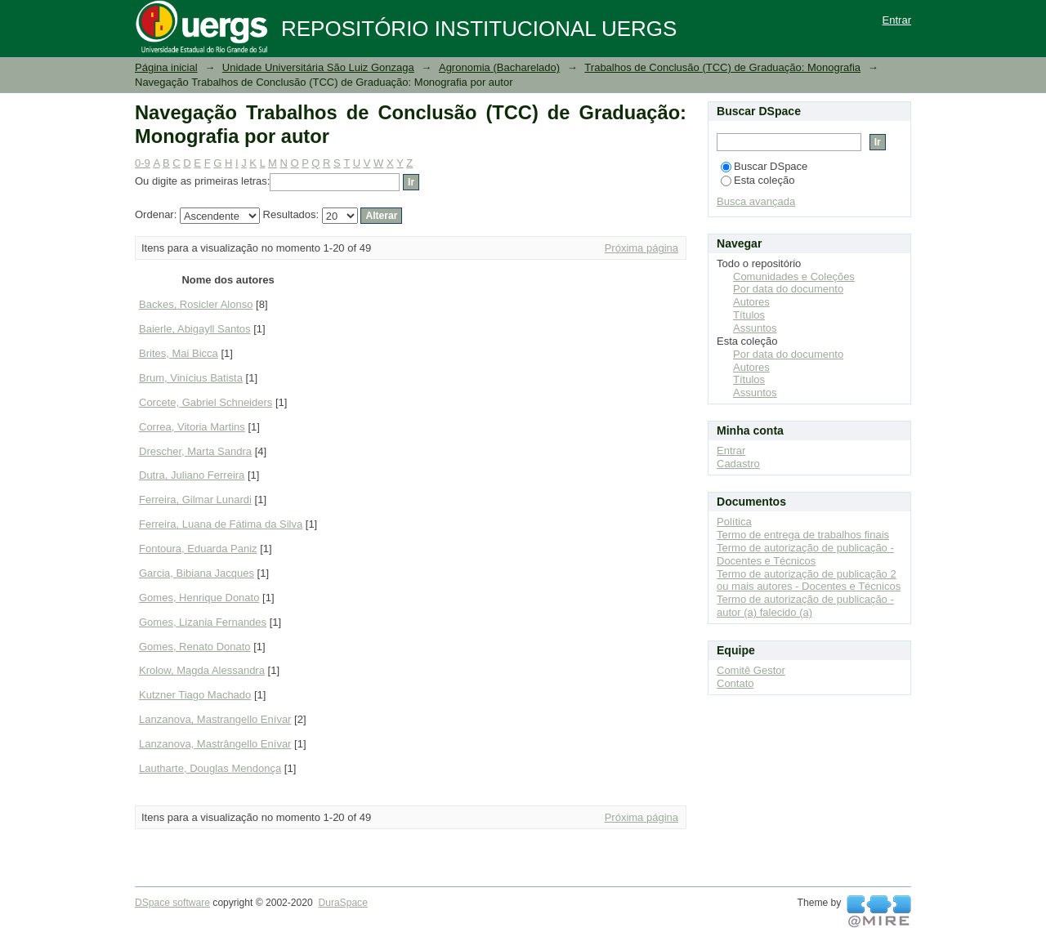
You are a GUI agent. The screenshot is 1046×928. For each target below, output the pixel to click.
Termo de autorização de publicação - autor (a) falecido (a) (805, 605)
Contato (735, 683)
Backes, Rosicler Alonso (196, 304)
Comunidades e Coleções (794, 276)
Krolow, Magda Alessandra (202, 670)
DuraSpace (342, 902)
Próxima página (641, 248)
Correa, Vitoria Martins (192, 427)
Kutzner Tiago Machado (195, 695)
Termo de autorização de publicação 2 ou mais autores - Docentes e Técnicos (809, 580)
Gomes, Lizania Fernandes (202, 622)
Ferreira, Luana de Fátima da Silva (220, 524)
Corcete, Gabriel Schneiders (205, 402)
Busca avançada (756, 201)
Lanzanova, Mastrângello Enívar (215, 744)
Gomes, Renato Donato (195, 646)
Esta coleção (757, 180)
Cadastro (738, 463)
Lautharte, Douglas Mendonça (210, 768)
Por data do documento (788, 289)
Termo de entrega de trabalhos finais (803, 535)
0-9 (142, 163)
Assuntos (754, 328)
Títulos (749, 315)
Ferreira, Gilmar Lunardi (195, 499)
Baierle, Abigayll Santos (195, 329)
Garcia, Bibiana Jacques (196, 573)
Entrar (897, 20)
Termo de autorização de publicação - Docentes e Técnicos (805, 554)
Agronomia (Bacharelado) (499, 67)
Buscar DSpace (764, 166)
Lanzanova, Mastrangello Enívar (215, 719)
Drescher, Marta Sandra (195, 451)
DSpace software (172, 902)
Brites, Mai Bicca (178, 353)
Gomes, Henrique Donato (199, 597)
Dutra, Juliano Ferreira (191, 475)
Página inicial (166, 67)
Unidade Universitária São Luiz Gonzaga (318, 67)
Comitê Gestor (751, 670)
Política (734, 521)
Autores (751, 302)
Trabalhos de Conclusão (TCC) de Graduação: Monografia (722, 67)
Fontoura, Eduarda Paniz (198, 548)
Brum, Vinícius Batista (191, 378)
